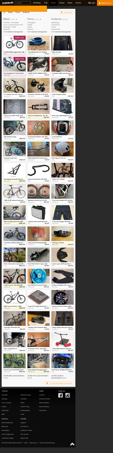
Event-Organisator (8, 434)
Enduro (4, 407)
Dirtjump (4, 399)
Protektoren (55, 25)
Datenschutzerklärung (47, 443)
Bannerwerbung (7, 423)
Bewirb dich (24, 438)
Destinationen (25, 410)
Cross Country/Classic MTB (13, 25)
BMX (3, 414)
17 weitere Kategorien (61, 32)
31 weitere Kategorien (37, 32)
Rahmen (30, 29)
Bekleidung (55, 22)
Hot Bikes (24, 399)
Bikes (70, 3)
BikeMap (37, 3)
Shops (61, 3)
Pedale (29, 25)
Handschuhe (55, 29)
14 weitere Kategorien (13, 32)
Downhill (4, 395)
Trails (22, 414)
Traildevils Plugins (8, 438)
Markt (53, 3)
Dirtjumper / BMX (9, 27)
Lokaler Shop (25, 407)
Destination (5, 430)
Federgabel (31, 22)
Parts (18, 12)
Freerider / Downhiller (11, 22)
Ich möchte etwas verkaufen (59, 383)
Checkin (42, 395)
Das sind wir (25, 434)
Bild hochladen (44, 403)
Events (78, 3)
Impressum (33, 443)
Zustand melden (44, 399)
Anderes (26, 12)
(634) (58, 377)
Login (91, 3)
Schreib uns (24, 426)
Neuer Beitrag (44, 407)
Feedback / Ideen (26, 430)
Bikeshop (5, 426)
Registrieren (105, 3)
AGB (25, 443)
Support (23, 423)
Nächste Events (26, 395)
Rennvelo (6, 29)
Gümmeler (5, 410)
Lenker (29, 27)
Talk (46, 3)
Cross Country (6, 403)
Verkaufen (66, 12)
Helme (53, 27)
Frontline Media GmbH (14, 443)
